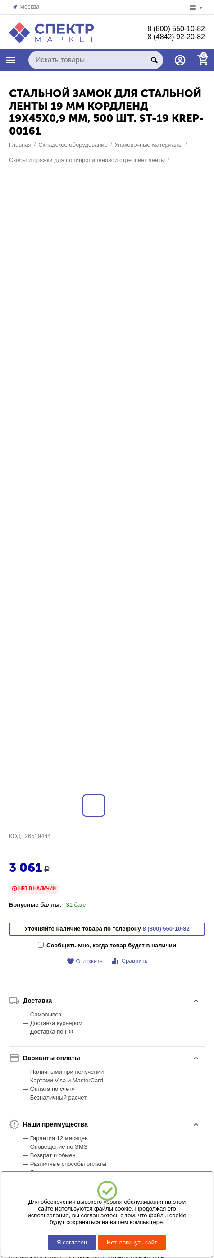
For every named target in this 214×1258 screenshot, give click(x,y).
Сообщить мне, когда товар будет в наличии (107, 957)
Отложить (85, 973)
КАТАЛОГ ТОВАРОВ (11, 60)
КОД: (16, 847)
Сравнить (129, 973)
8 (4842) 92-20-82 (176, 37)
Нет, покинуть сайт (132, 1242)
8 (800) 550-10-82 (176, 29)
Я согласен (72, 1242)
